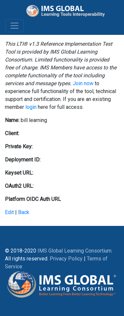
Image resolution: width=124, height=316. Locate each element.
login (31, 107)
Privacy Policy (66, 258)
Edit (9, 212)
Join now (83, 83)
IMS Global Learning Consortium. (74, 251)
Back (23, 212)
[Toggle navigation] (14, 25)
